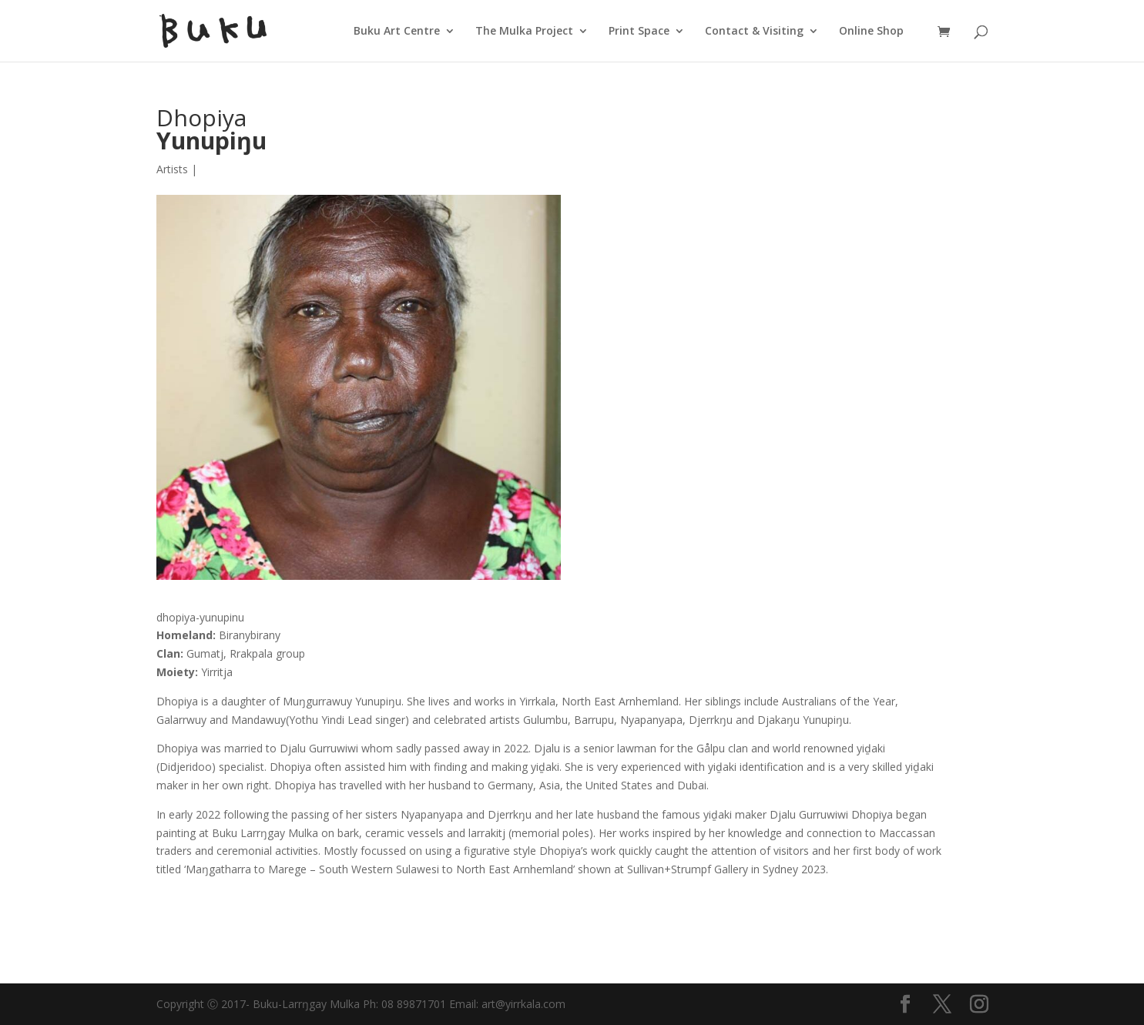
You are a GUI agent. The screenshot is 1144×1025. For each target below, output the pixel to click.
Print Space (639, 31)
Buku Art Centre (397, 31)
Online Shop (871, 31)
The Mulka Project (524, 31)
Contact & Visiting (754, 31)
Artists (172, 169)
